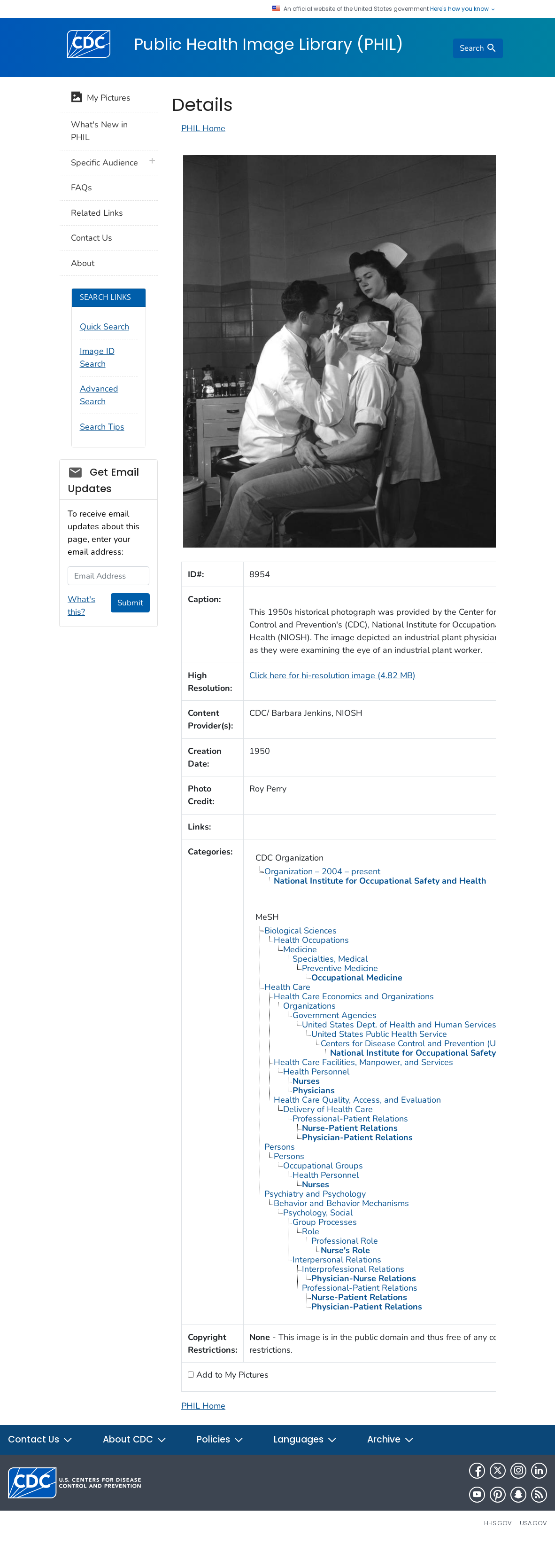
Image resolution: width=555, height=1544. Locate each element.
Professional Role (344, 1240)
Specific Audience (104, 162)
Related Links (97, 213)
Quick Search (104, 326)
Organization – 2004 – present (322, 871)
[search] (478, 48)
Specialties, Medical (330, 958)
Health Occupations (311, 940)
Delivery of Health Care (328, 1109)
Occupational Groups (323, 1165)
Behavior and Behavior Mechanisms (341, 1203)
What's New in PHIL (99, 131)
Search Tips (102, 426)
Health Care (287, 987)
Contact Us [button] (40, 1439)
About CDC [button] (135, 1439)
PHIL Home (203, 128)
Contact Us (91, 237)
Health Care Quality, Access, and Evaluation (357, 1099)
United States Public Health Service (379, 1034)
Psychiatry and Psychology (315, 1193)
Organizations (309, 1005)
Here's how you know (463, 9)
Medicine (300, 949)
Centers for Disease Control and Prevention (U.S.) (414, 1043)
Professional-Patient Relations (350, 1118)
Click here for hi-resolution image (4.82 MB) (332, 675)
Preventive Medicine (340, 968)
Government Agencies (335, 1015)
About (82, 263)
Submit (130, 602)
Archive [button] (390, 1439)
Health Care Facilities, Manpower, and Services (363, 1062)
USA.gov (533, 1523)
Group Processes (325, 1222)
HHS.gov (498, 1523)
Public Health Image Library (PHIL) (268, 44)
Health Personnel (316, 1071)
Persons (279, 1146)
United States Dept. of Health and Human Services (399, 1024)
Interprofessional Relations (353, 1269)
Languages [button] (305, 1439)
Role (310, 1231)
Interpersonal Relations (337, 1259)
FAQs (81, 187)
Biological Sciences (300, 930)
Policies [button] (220, 1439)
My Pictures (101, 98)
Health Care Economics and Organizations (354, 996)
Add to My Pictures (231, 1374)
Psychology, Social (318, 1212)
